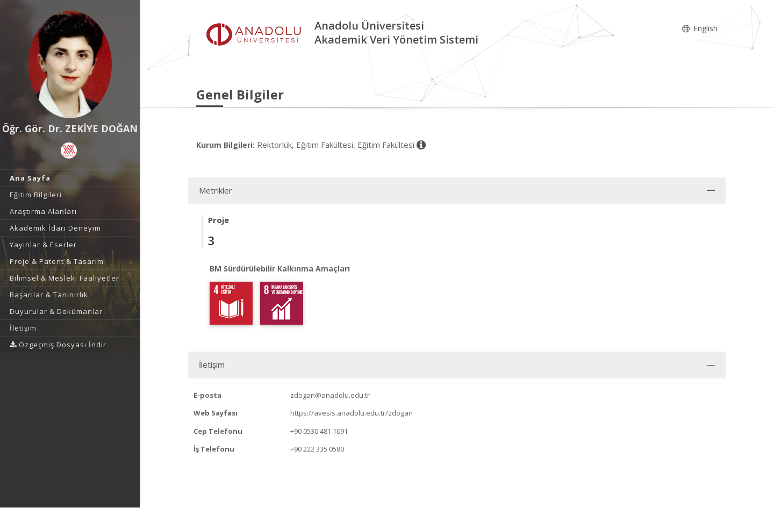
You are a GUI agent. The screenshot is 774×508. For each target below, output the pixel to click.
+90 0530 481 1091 (319, 431)
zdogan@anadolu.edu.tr (330, 395)
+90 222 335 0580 (317, 449)
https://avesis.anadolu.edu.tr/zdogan (351, 413)
